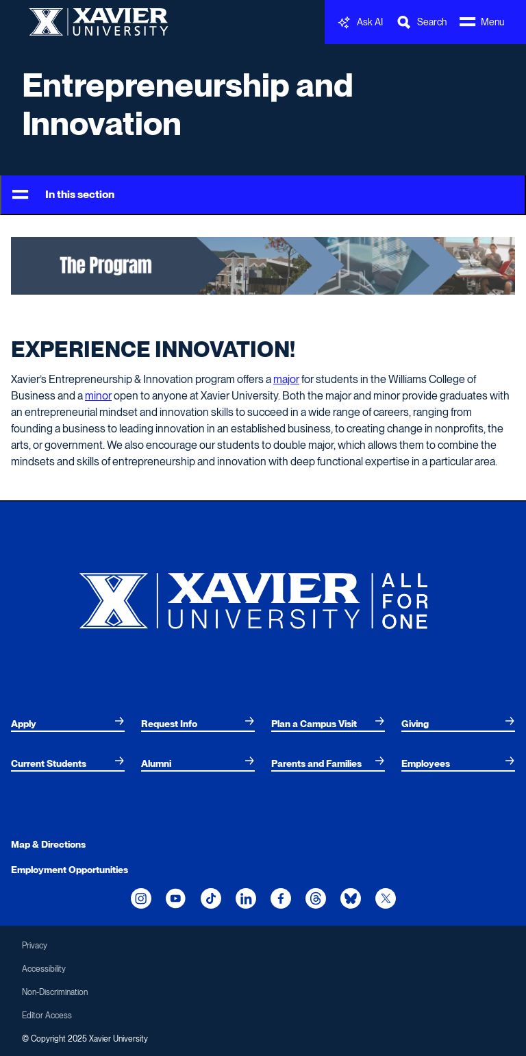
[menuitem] (68, 723)
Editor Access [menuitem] (47, 1015)
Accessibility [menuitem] (44, 969)
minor (98, 395)
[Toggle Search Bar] (421, 22)
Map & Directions (48, 844)
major (286, 379)
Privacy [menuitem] (34, 945)
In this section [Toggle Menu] (63, 195)
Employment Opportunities (69, 869)
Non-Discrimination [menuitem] (55, 992)
